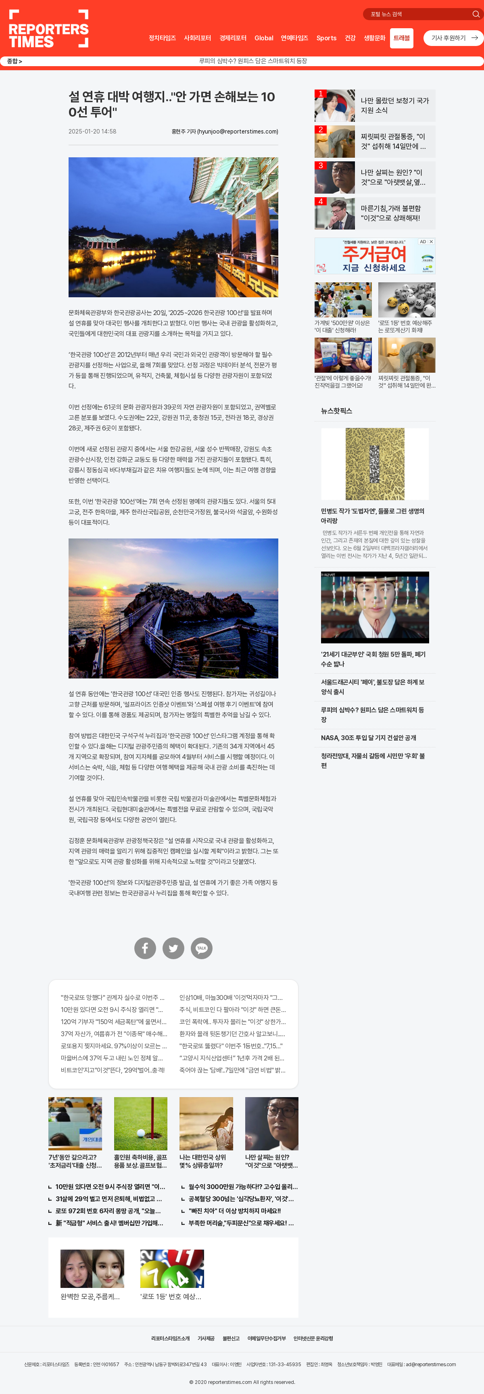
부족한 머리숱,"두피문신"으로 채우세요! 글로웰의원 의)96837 (243, 1223)
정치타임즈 (162, 38)
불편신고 (231, 1339)
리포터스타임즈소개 (170, 1339)
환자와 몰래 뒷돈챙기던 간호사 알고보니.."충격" (232, 1034)
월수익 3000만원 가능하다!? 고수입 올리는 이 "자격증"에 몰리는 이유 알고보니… (243, 1187)
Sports (327, 38)
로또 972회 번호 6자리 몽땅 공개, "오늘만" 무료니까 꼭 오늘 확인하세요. (110, 1211)
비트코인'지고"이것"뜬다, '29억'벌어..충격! (113, 1070)
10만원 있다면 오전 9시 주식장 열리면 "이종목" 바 (114, 1010)
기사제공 (206, 1339)
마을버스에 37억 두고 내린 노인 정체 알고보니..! (114, 1058)
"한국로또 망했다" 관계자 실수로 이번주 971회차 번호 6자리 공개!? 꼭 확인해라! (114, 998)
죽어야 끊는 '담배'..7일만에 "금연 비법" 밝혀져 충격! (232, 1070)
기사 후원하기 (449, 38)
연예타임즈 (295, 38)
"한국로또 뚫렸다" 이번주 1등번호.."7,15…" (230, 1046)
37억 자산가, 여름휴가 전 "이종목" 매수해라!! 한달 (114, 1034)
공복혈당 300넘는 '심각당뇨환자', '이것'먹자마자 (243, 1199)
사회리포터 (197, 38)
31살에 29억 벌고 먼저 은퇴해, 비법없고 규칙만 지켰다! (110, 1199)
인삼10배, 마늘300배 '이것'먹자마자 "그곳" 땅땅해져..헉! (232, 998)
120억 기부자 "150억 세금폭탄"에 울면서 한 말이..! (114, 1022)
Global (264, 38)
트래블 (402, 38)
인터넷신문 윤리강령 (313, 1339)
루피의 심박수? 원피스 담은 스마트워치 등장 (253, 61)
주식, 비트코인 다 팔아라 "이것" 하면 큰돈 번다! (232, 1010)
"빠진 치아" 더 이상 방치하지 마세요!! (235, 1211)
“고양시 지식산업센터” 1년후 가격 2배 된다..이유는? (232, 1058)
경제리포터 (233, 38)
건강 (350, 38)
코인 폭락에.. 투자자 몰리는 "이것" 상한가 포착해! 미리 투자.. (232, 1022)
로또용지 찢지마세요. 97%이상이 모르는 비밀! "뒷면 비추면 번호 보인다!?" (114, 1046)
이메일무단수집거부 (267, 1339)
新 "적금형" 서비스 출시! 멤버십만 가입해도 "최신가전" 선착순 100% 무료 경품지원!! (110, 1223)
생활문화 (375, 38)
